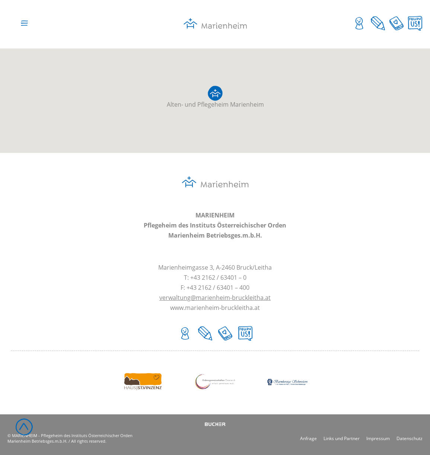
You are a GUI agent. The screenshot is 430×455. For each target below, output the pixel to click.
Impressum (378, 438)
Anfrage (308, 438)
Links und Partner (342, 438)
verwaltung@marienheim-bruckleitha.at (215, 298)
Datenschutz (409, 438)
